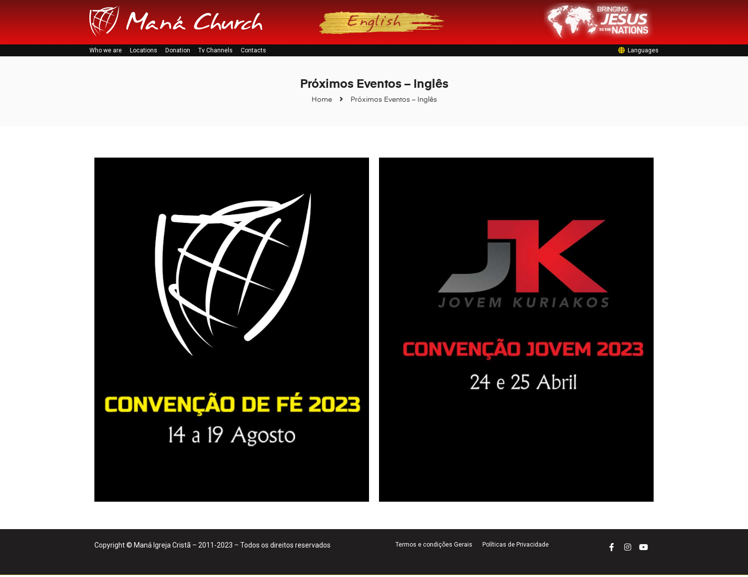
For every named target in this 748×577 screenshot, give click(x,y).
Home (322, 102)
